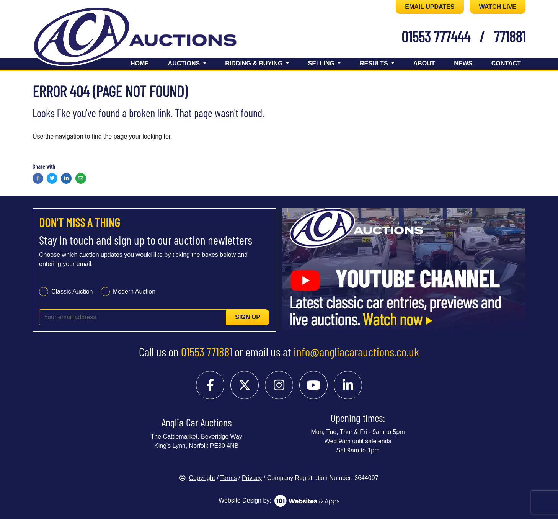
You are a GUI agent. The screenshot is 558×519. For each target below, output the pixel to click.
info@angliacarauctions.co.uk (356, 351)
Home (140, 63)
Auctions (185, 63)
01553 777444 (435, 36)
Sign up (247, 317)
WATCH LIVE (497, 6)
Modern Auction (134, 291)
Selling (322, 63)
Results (375, 63)
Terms (228, 478)
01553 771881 (206, 351)
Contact (506, 63)
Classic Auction (72, 291)
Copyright (197, 478)
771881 (509, 36)
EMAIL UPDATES (429, 6)
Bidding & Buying (254, 63)
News (463, 63)
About (424, 63)
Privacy (252, 478)
